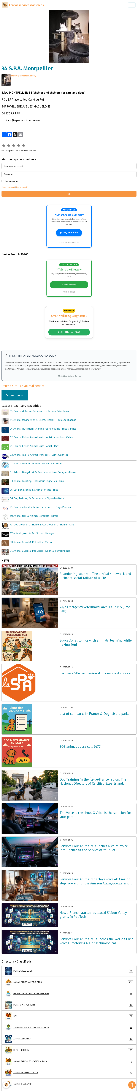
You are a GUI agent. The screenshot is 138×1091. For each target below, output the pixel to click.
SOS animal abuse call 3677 (80, 739)
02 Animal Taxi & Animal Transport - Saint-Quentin (39, 452)
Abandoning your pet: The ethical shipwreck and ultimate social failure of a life (95, 568)
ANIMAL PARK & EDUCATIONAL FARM (69, 1053)
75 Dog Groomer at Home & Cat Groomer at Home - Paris (42, 518)
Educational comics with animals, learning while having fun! (96, 635)
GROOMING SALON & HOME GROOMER (69, 986)
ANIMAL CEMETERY (69, 1031)
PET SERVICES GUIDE (69, 963)
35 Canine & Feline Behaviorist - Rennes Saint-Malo (39, 410)
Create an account (8, 187)
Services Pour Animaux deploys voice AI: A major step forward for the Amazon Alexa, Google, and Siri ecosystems (95, 874)
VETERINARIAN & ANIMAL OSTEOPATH (69, 1019)
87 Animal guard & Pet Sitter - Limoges (32, 526)
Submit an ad (15, 395)
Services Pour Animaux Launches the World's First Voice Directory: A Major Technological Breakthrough (96, 933)
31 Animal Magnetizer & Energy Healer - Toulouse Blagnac (43, 419)
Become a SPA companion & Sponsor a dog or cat (96, 665)
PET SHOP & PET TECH (69, 997)
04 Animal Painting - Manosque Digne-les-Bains (37, 477)
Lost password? (21, 187)
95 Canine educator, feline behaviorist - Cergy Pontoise (41, 502)
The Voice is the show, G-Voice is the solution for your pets (95, 807)
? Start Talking (69, 284)
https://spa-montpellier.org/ (24, 75)
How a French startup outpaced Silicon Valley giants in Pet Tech (93, 907)
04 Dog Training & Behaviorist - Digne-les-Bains (37, 493)
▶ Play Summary (69, 232)
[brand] (23, 5)
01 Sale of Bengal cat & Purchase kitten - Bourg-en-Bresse (43, 468)
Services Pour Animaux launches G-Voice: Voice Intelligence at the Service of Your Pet (94, 840)
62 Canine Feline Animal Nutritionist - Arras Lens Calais (41, 435)
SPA (69, 1008)
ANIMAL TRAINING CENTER (69, 1065)
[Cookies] (6, 1084)
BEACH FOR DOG (69, 1042)
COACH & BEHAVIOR (69, 1076)
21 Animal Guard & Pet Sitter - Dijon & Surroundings (40, 543)
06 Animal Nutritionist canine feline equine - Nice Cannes (43, 427)
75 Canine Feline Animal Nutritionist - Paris (35, 444)
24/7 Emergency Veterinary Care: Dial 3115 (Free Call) (95, 601)
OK (69, 193)
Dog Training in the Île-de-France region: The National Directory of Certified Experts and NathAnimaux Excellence (93, 774)
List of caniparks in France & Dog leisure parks (94, 706)
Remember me (12, 180)
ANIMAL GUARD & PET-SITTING (69, 974)
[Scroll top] (132, 1085)
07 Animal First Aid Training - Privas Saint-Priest (37, 460)
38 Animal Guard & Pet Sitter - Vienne (32, 535)
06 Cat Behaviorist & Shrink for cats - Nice (34, 485)
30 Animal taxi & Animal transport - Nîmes (34, 510)
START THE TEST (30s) (69, 331)
